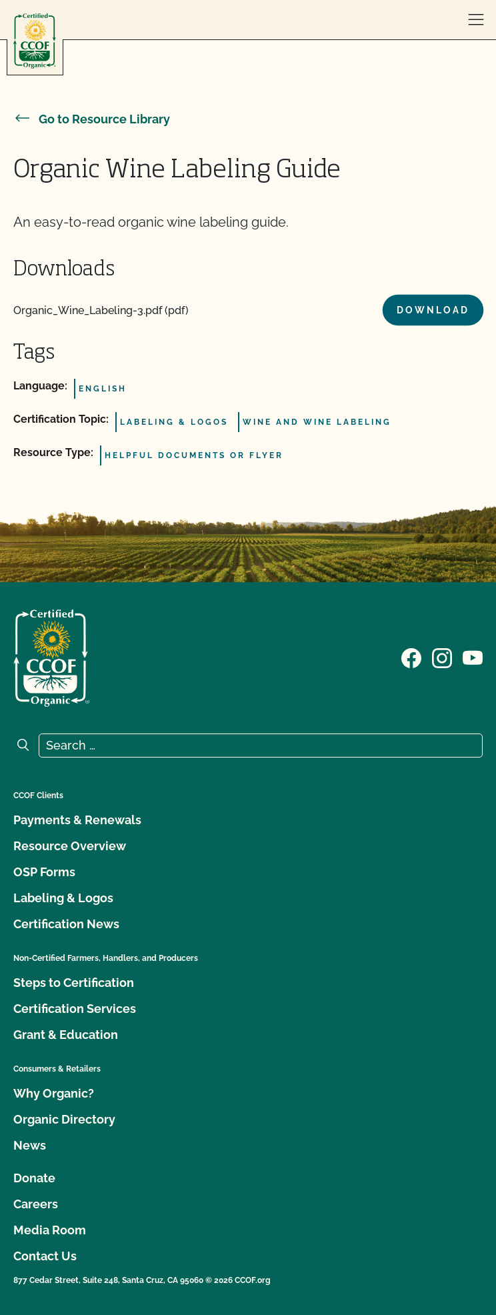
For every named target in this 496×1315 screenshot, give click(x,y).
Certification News (66, 924)
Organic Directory (64, 1119)
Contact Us (45, 1256)
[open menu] (476, 20)
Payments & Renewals (77, 820)
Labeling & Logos (63, 898)
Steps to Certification (73, 983)
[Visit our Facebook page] (411, 657)
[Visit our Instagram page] (442, 657)
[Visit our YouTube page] (473, 657)
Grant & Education (65, 1035)
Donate (34, 1178)
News (29, 1145)
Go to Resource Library (91, 119)
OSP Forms (44, 872)
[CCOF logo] (35, 41)
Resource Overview (69, 846)
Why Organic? (53, 1093)
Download (433, 310)
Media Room (49, 1230)
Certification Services (74, 1009)
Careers (35, 1204)
